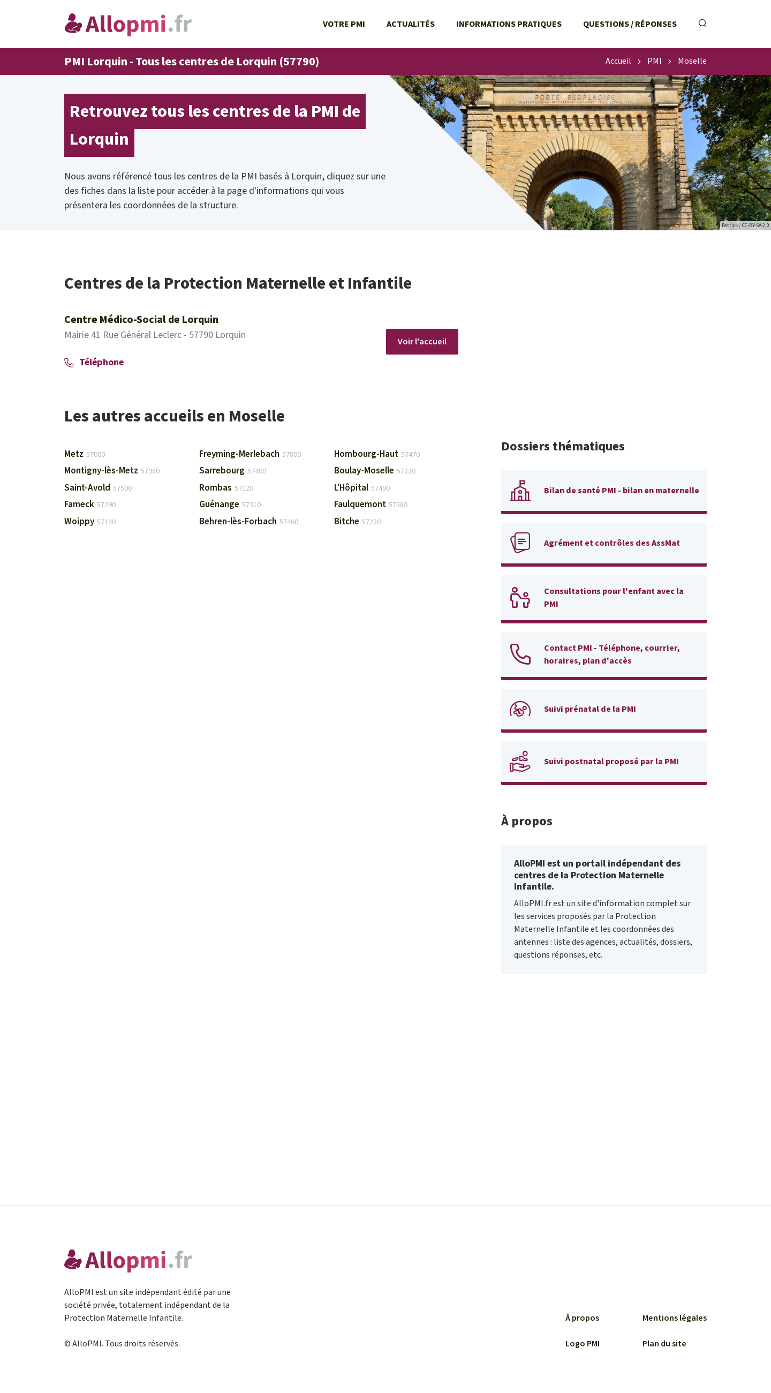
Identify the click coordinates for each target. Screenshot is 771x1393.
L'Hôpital (362, 487)
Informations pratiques (509, 24)
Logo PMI (582, 1344)
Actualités (411, 24)
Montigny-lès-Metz (112, 470)
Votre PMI (344, 24)
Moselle (692, 61)
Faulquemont (370, 504)
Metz (84, 454)
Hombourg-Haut (377, 454)
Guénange (230, 504)
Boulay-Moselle (374, 470)
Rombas (226, 487)
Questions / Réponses (630, 24)
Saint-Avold (98, 487)
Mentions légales (674, 1318)
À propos (582, 1318)
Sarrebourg (232, 470)
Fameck (90, 504)
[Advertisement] (604, 348)
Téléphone (94, 362)
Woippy (90, 521)
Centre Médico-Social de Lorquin (141, 319)
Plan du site (664, 1344)
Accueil (618, 61)
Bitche (357, 521)
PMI (654, 61)
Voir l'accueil (422, 342)
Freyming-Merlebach (250, 454)
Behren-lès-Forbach (248, 521)
